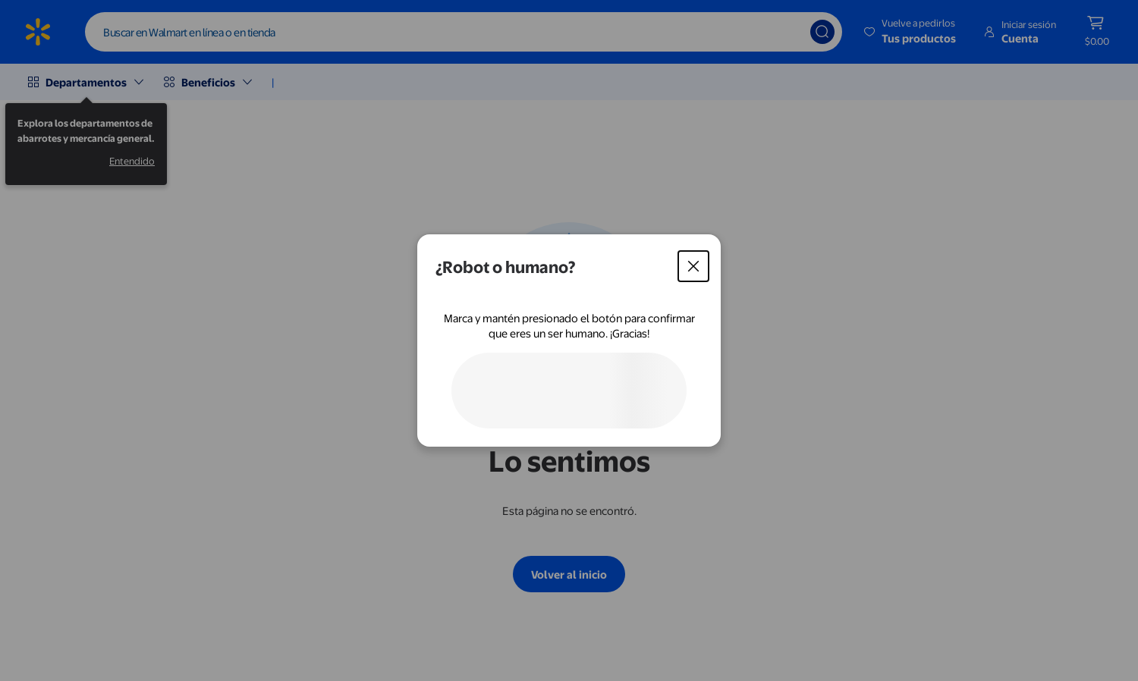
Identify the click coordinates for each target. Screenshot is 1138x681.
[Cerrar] (693, 266)
